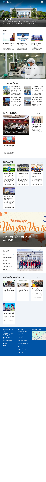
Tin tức (8, 254)
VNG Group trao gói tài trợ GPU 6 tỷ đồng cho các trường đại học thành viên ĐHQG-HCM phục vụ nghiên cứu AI (15, 129)
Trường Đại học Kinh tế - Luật (23, 343)
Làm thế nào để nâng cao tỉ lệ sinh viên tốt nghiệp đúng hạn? (8, 45)
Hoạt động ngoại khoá (8, 257)
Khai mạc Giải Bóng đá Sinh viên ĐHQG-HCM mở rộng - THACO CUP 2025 (37, 45)
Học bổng (8, 260)
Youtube (5, 343)
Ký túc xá (8, 269)
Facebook (6, 341)
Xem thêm (40, 83)
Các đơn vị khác (20, 352)
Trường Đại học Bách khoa (22, 331)
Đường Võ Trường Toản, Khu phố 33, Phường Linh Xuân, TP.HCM (8, 334)
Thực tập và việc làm (8, 266)
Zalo (5, 345)
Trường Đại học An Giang (22, 348)
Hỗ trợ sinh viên (8, 263)
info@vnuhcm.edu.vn (8, 340)
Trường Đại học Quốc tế (22, 338)
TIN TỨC (40, 31)
